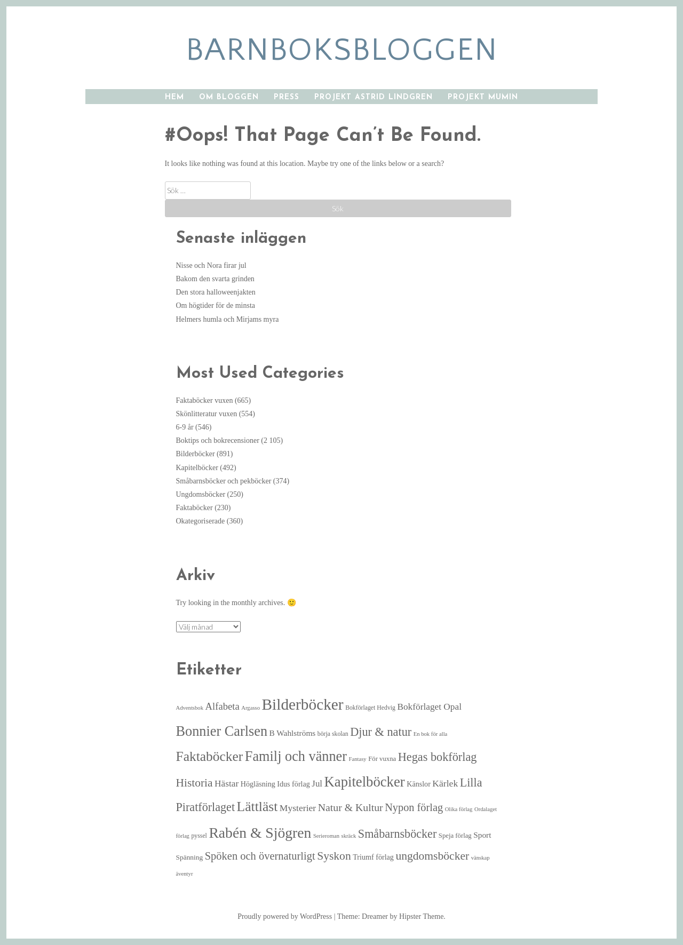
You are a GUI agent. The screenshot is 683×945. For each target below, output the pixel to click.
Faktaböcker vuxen (204, 400)
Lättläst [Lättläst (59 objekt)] (257, 806)
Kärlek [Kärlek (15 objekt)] (445, 783)
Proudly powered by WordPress (284, 916)
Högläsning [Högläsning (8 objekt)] (258, 784)
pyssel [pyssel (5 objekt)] (199, 835)
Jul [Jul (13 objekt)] (317, 784)
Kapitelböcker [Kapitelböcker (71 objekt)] (364, 782)
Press (286, 97)
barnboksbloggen (342, 50)
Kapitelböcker (197, 468)
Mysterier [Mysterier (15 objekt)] (298, 808)
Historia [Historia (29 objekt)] (194, 782)
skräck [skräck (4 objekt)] (349, 836)
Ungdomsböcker (201, 494)
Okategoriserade (200, 521)
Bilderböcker (195, 454)
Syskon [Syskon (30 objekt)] (334, 855)
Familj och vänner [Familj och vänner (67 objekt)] (296, 756)
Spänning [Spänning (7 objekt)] (189, 857)
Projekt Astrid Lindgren (373, 97)
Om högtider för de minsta (216, 305)
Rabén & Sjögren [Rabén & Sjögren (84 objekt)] (260, 832)
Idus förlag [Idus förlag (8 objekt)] (293, 784)
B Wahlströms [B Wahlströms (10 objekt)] (292, 732)
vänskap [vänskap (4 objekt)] (480, 858)
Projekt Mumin (483, 97)
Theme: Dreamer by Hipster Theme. (391, 916)
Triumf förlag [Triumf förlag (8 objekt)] (373, 857)
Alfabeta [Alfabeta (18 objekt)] (222, 706)
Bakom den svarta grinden (215, 279)
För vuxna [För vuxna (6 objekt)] (382, 759)
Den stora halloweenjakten (216, 292)
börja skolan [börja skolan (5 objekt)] (332, 733)
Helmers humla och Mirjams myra (227, 319)
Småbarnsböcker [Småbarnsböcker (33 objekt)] (397, 833)
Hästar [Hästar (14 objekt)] (227, 784)
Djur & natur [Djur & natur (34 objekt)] (380, 731)
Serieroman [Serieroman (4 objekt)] (326, 836)
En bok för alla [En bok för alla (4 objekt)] (431, 734)
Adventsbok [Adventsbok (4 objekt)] (190, 708)
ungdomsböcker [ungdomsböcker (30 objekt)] (432, 855)
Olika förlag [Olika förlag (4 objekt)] (459, 809)
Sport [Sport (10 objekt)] (482, 834)
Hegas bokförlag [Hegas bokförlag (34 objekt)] (437, 757)
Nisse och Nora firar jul (211, 265)
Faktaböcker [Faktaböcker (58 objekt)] (209, 756)
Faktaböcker (194, 508)
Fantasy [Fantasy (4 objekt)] (358, 759)
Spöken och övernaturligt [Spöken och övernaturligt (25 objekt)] (260, 856)
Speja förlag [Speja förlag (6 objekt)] (455, 835)
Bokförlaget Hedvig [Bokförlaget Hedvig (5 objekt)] (370, 707)
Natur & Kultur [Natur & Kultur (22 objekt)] (350, 807)
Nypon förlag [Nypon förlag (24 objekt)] (414, 807)
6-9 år (185, 427)
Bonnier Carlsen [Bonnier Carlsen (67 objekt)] (222, 731)
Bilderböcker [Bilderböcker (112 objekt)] (303, 704)
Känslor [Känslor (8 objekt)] (419, 784)
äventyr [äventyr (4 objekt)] (184, 874)
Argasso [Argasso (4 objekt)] (250, 708)
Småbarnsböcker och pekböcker (224, 481)
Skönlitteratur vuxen (206, 414)
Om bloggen (229, 97)
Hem (174, 97)
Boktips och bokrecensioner (217, 440)
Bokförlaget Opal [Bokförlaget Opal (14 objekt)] (429, 707)
